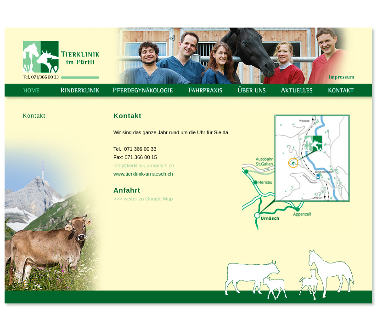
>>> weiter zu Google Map (143, 198)
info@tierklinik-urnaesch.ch (143, 165)
